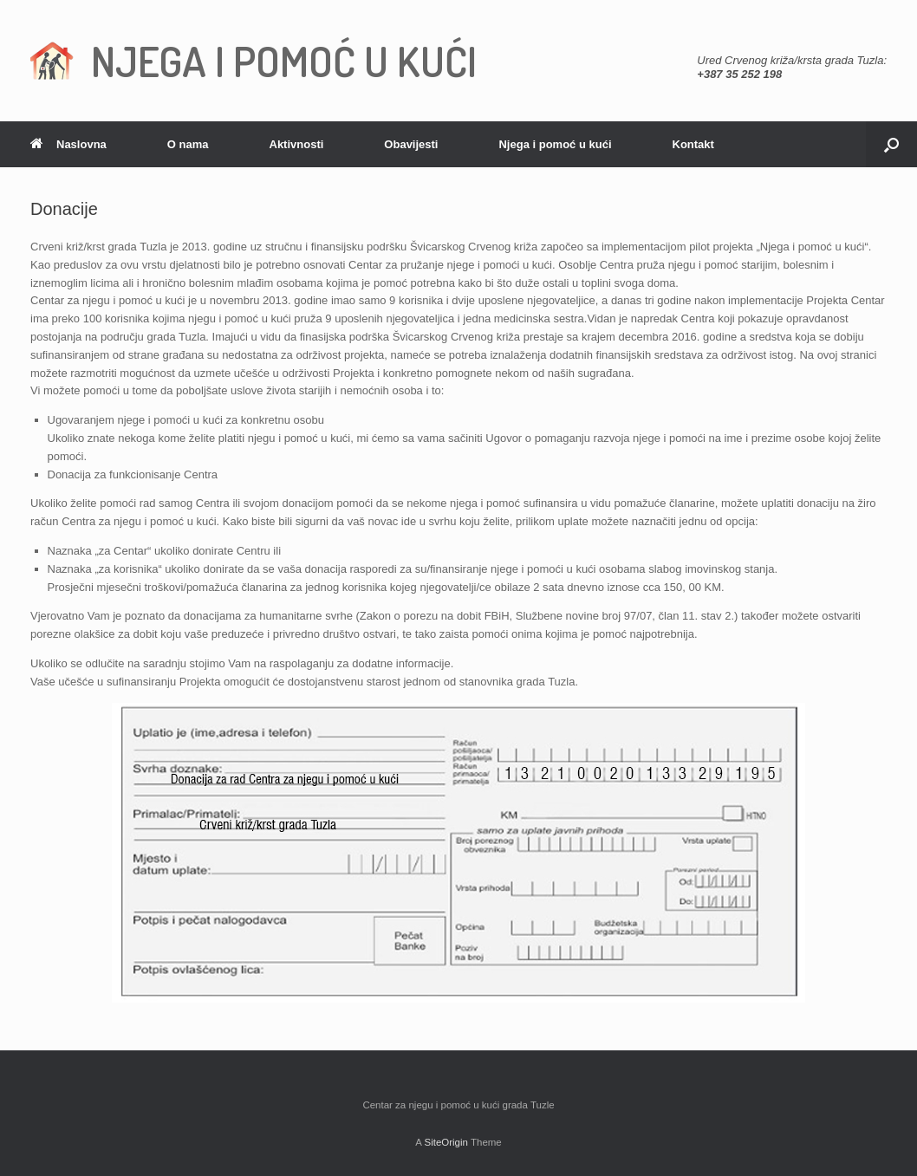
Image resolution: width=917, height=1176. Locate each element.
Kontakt (693, 144)
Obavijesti (411, 144)
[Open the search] (891, 144)
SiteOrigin (446, 1142)
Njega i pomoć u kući (554, 144)
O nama (188, 144)
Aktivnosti (297, 144)
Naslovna (68, 144)
